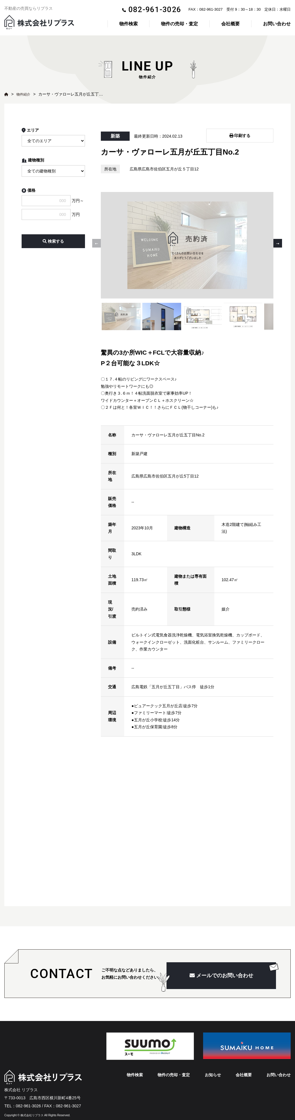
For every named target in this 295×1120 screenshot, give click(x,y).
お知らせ (213, 1065)
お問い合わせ (277, 23)
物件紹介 (24, 94)
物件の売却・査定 (179, 23)
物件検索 (128, 23)
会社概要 (230, 23)
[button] (277, 238)
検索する (53, 241)
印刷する (240, 133)
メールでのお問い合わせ (221, 966)
